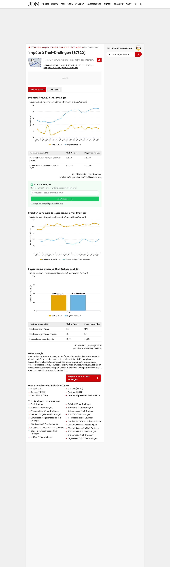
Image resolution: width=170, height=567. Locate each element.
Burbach (81, 65)
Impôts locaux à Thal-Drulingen (83, 378)
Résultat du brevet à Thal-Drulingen (83, 428)
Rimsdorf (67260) (38, 392)
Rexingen (89, 65)
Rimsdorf (62, 65)
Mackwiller (71, 65)
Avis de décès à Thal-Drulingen (44, 424)
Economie (118, 4)
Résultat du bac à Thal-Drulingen (82, 425)
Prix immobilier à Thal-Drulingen (45, 411)
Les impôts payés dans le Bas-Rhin (84, 395)
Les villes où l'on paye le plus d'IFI (88, 345)
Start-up (79, 4)
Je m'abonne (62, 199)
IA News (54, 4)
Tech (63, 4)
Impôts (46, 47)
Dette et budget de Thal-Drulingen (46, 414)
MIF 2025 (45, 4)
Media (70, 4)
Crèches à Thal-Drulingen (79, 404)
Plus (129, 4)
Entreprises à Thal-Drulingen (80, 435)
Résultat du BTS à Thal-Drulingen (82, 431)
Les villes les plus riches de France (87, 174)
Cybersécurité (94, 4)
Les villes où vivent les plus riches (87, 348)
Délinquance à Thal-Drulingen (81, 411)
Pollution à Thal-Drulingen (79, 414)
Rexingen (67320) (75, 392)
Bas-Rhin (64, 47)
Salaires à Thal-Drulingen (42, 407)
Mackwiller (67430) (39, 395)
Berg (55, 65)
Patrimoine (37, 47)
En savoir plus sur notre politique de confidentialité (47, 203)
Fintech (107, 4)
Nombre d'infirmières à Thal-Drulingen (84, 421)
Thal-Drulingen (75, 47)
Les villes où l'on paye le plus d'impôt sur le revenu (80, 177)
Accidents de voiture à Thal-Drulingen (47, 427)
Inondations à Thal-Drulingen (80, 418)
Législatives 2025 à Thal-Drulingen (83, 438)
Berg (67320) (36, 389)
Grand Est (54, 47)
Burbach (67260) (75, 389)
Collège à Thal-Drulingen (41, 437)
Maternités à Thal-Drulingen (80, 407)
